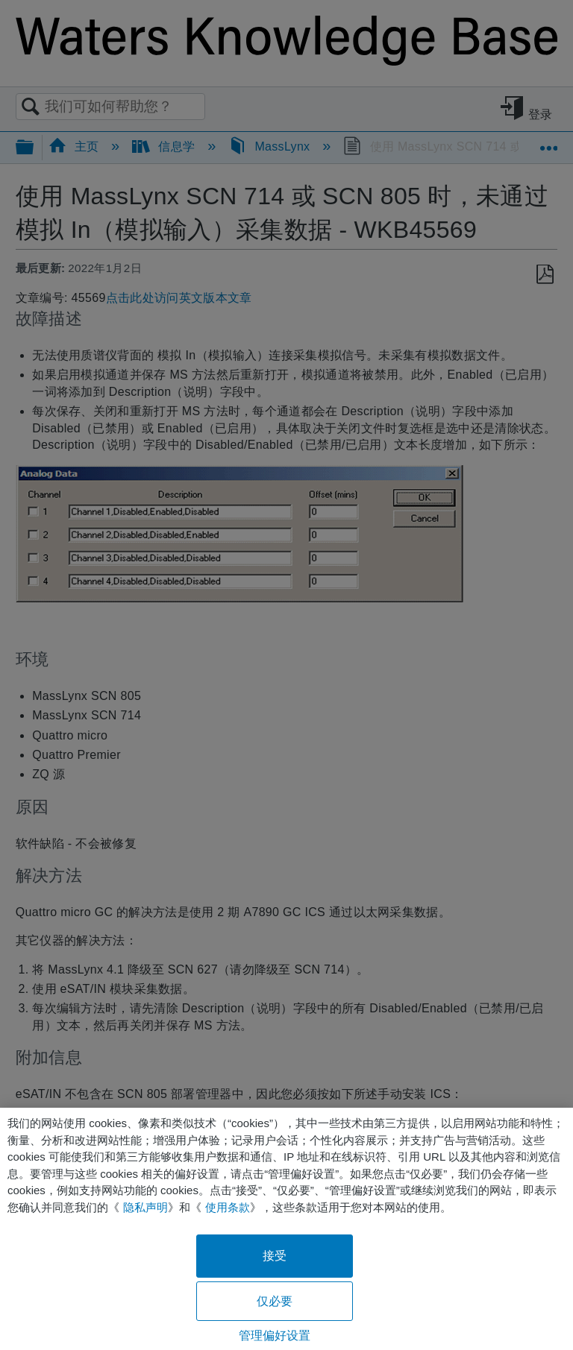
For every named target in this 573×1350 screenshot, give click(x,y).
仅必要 (274, 1301)
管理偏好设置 (275, 1335)
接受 (274, 1255)
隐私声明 (145, 1207)
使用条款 (227, 1207)
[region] (286, 1229)
